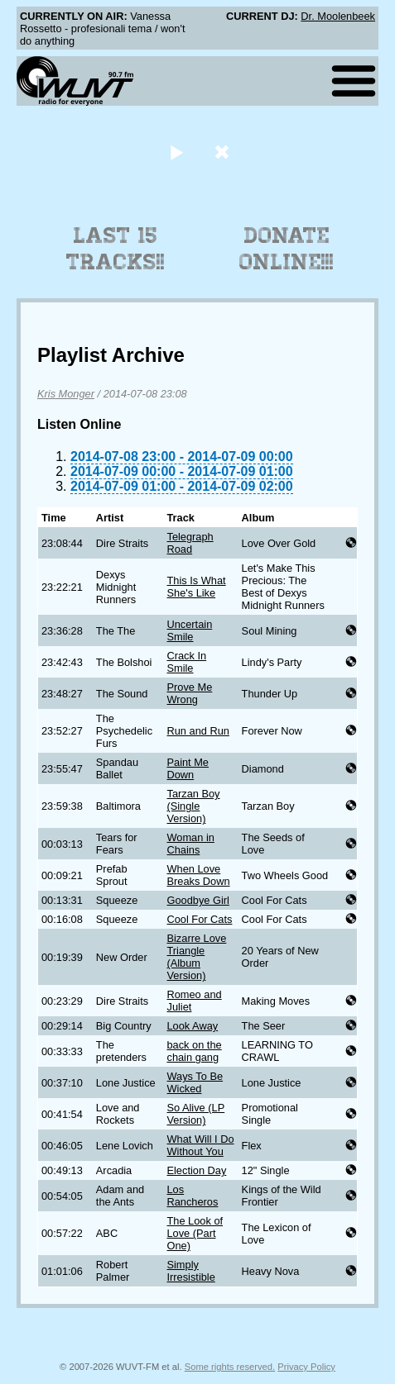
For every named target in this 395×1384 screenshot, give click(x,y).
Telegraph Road (189, 542)
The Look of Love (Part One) (194, 1233)
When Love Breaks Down (197, 875)
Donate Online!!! (286, 248)
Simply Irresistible (190, 1270)
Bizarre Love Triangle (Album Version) (196, 957)
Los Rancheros (192, 1195)
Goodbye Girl (197, 900)
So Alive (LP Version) (195, 1113)
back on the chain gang (193, 1051)
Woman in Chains (190, 843)
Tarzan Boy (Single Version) (192, 806)
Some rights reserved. (230, 1367)
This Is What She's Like (195, 586)
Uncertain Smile (189, 630)
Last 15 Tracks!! (115, 248)
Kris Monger (65, 394)
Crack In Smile (186, 661)
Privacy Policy (306, 1367)
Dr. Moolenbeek (338, 16)
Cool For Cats (199, 919)
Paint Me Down (187, 768)
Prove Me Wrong (189, 693)
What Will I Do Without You (200, 1145)
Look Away (192, 1026)
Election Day (196, 1170)
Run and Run (197, 731)
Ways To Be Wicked (194, 1082)
